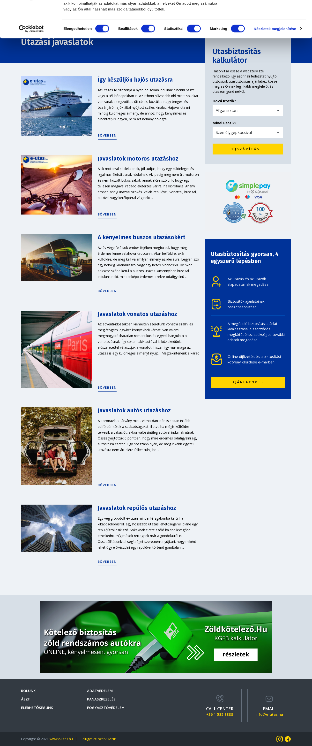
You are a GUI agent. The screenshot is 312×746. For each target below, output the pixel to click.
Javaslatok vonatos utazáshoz (137, 314)
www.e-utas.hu (61, 739)
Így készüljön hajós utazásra (135, 79)
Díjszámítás (247, 149)
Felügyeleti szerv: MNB (98, 739)
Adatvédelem (100, 690)
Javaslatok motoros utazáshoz (138, 158)
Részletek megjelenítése (275, 60)
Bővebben (107, 135)
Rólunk (28, 690)
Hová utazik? (224, 100)
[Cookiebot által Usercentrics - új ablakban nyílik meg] (31, 60)
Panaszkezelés (101, 699)
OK (272, 13)
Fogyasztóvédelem (106, 707)
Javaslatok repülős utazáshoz (137, 508)
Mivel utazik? (225, 122)
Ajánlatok (247, 382)
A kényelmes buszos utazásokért (141, 237)
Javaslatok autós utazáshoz (134, 410)
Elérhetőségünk (37, 707)
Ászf (25, 699)
